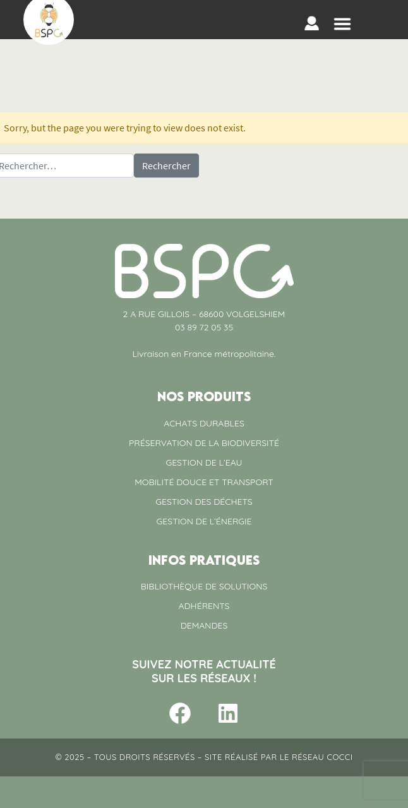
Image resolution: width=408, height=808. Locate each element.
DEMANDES (204, 625)
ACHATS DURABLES (204, 423)
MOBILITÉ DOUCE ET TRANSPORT (204, 482)
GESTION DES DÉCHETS (203, 501)
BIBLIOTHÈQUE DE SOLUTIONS (204, 586)
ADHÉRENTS (203, 606)
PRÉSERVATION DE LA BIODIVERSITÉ (204, 443)
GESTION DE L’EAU (203, 462)
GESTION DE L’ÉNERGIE (204, 521)
